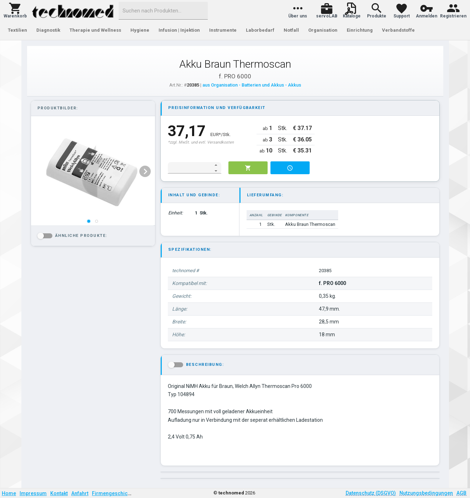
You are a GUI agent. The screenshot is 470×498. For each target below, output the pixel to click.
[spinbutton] (190, 167)
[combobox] (163, 11)
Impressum (33, 493)
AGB (461, 493)
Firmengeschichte (113, 493)
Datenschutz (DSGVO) (371, 493)
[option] (92, 171)
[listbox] (92, 171)
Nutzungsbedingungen (426, 493)
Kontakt (59, 493)
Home (9, 493)
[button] (15, 10)
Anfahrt (79, 493)
